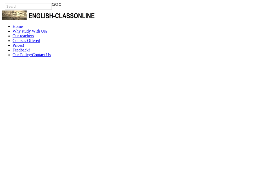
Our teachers (23, 36)
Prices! (18, 45)
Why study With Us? (30, 31)
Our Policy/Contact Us (32, 54)
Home (18, 26)
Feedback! (21, 50)
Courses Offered (26, 40)
